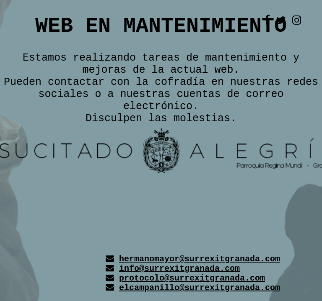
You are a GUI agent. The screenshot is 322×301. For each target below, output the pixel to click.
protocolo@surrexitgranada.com (192, 278)
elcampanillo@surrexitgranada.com (199, 288)
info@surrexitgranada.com (179, 268)
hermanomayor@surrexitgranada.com (199, 259)
